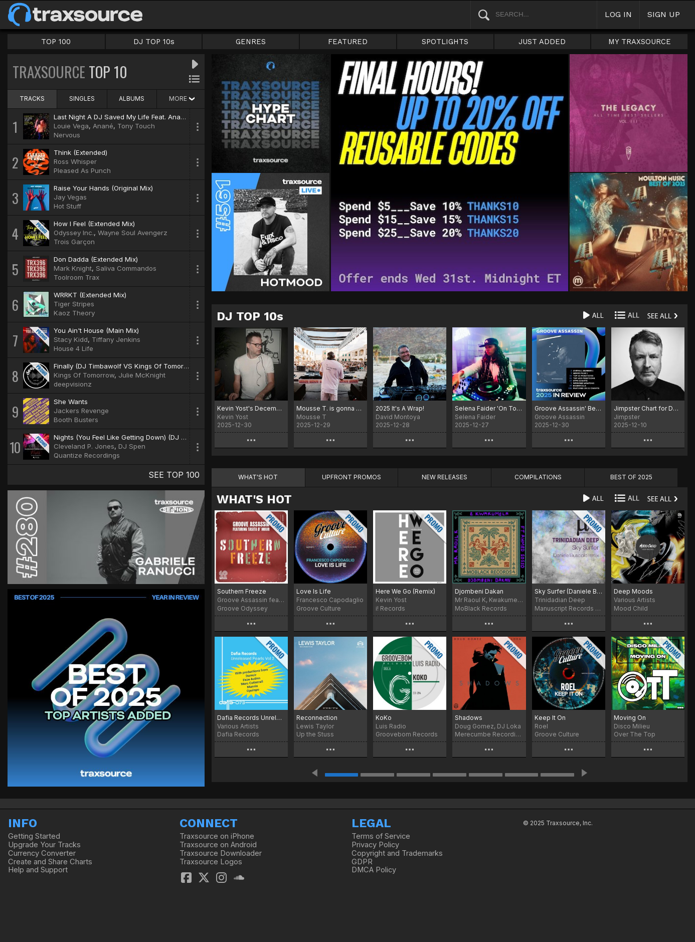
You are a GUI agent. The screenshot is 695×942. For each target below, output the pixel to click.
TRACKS (32, 98)
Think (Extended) (80, 152)
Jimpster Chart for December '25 (648, 408)
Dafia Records (238, 734)
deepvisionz (73, 384)
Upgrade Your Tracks (44, 844)
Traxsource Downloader (221, 853)
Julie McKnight (141, 375)
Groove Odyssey (242, 608)
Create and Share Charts (50, 861)
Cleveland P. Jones (84, 446)
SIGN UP (663, 14)
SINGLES (82, 98)
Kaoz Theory (74, 313)
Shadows (468, 717)
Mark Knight (73, 268)
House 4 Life (73, 348)
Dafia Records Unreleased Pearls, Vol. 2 (251, 717)
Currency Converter (42, 853)
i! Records (390, 608)
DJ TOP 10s (154, 41)
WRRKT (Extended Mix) (90, 295)
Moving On (630, 717)
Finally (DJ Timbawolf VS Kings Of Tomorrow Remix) (136, 366)
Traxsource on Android (218, 844)
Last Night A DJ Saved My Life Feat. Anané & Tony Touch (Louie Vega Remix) (175, 117)
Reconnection (316, 717)
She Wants (71, 402)
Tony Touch (136, 126)
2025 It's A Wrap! (400, 408)
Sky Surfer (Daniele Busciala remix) (569, 591)
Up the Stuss (315, 734)
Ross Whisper (75, 161)
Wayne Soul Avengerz (132, 233)
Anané (103, 126)
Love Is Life (313, 591)
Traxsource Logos (211, 861)
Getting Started (34, 836)
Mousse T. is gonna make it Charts (330, 408)
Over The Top (634, 734)
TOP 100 (56, 41)
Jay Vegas (70, 197)
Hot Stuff (67, 206)
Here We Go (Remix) (405, 591)
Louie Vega (71, 126)
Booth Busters (76, 420)
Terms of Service (381, 836)
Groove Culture (318, 608)
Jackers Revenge (81, 411)
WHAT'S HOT (254, 499)
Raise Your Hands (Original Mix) (103, 188)
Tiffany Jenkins (116, 339)
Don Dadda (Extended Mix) (96, 259)
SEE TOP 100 (174, 475)
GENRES (251, 41)
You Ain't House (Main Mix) (96, 330)
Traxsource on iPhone (217, 836)
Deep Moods (633, 591)
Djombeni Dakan (479, 591)
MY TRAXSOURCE (639, 41)
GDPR (362, 861)
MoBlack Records (481, 608)
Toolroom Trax (76, 277)
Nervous (67, 135)
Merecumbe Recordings (489, 734)
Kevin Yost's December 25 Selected (251, 408)
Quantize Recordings (87, 455)
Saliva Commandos (126, 268)
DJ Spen (131, 446)
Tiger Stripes (74, 304)
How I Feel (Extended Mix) (94, 224)
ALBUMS (131, 98)
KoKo (384, 717)
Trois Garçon (74, 242)
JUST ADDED (542, 41)
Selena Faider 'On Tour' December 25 (489, 408)
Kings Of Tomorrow (84, 375)
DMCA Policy (374, 869)
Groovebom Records (407, 734)
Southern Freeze (241, 591)
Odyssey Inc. (74, 233)
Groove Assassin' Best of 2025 (569, 408)
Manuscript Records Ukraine (569, 608)
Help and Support (38, 869)
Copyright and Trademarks (397, 853)
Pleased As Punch (82, 170)
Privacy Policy (375, 844)
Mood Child (631, 608)
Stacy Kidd (71, 339)
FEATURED (348, 41)
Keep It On (550, 717)
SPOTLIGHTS (445, 41)
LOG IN (618, 14)
